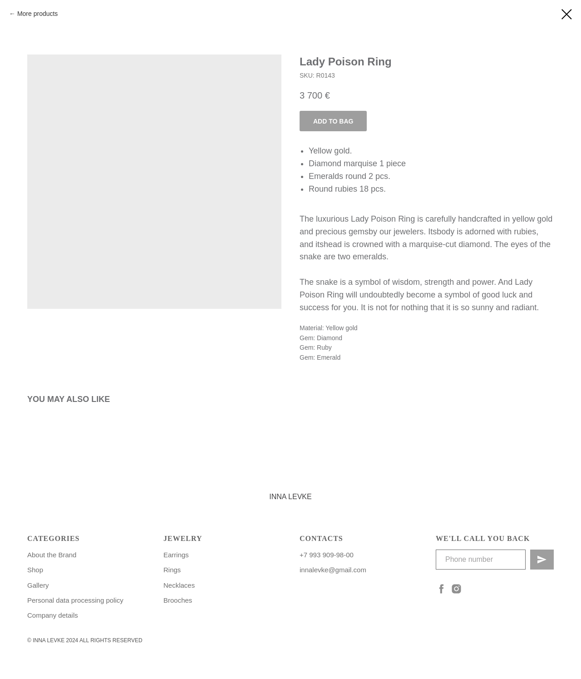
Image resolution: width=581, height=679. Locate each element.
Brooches (177, 600)
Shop (35, 570)
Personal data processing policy (75, 600)
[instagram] (456, 589)
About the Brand (51, 555)
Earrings (176, 555)
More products (37, 13)
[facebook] (441, 589)
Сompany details (52, 615)
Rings (172, 570)
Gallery (38, 585)
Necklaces (179, 585)
